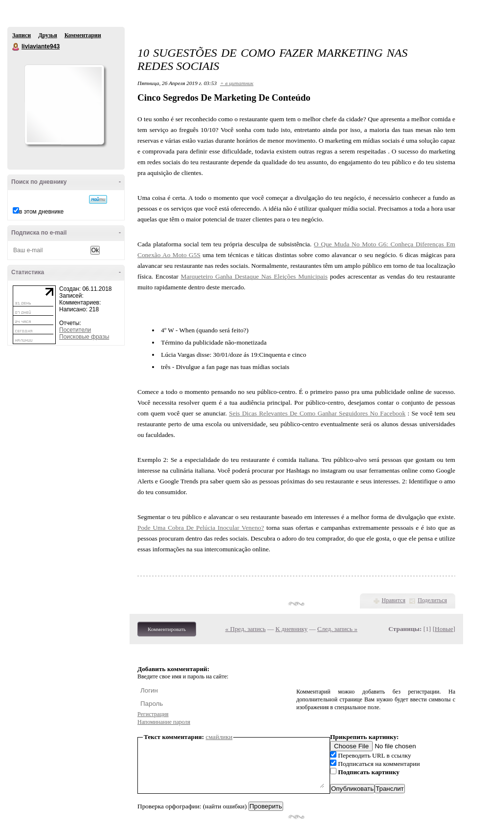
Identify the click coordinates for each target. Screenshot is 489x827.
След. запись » (337, 628)
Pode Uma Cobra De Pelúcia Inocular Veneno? (200, 527)
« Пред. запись (245, 628)
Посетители (75, 329)
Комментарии (83, 35)
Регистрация (153, 714)
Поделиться (432, 600)
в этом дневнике (41, 211)
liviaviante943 (16, 47)
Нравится (393, 600)
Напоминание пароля (163, 721)
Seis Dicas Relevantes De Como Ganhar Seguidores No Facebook (317, 413)
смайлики (219, 736)
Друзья (47, 35)
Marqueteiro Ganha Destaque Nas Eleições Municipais (254, 276)
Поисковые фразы (84, 336)
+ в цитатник (236, 83)
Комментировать (167, 629)
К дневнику (291, 628)
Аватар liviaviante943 (64, 104)
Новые (444, 628)
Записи (21, 35)
